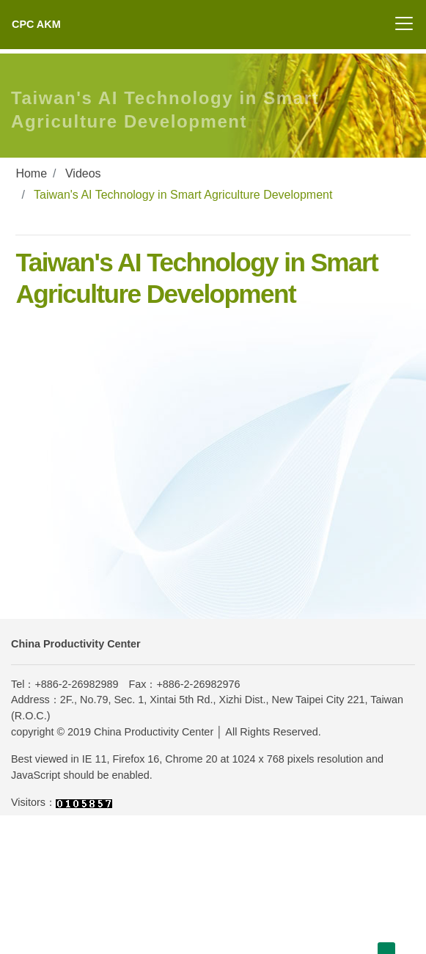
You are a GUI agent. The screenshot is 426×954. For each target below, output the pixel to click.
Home (31, 173)
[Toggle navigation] (404, 23)
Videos (83, 173)
